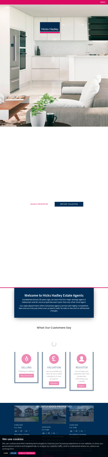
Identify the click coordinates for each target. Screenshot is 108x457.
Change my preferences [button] (27, 453)
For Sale (18, 393)
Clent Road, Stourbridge (53, 404)
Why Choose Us (26, 343)
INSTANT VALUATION (69, 204)
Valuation (54, 351)
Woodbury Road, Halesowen (21, 403)
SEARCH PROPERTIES (39, 204)
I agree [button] (5, 453)
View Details (20, 425)
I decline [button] (13, 453)
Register (82, 353)
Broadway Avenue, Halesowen (77, 403)
